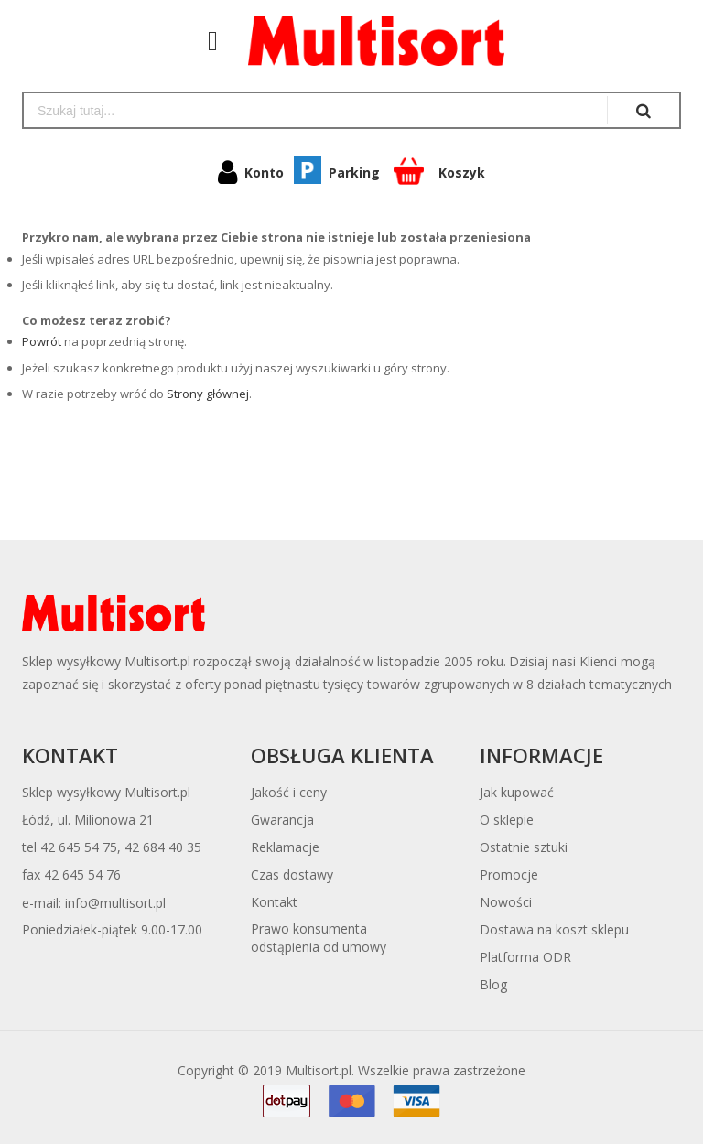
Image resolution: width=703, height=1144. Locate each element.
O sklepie (507, 819)
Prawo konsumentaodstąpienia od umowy (318, 937)
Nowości (506, 902)
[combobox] (315, 110)
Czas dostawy (292, 874)
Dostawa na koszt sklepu (554, 929)
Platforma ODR (525, 957)
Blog (493, 984)
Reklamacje (285, 847)
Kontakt (274, 902)
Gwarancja (282, 819)
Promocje (509, 874)
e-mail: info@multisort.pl (94, 903)
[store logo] (367, 41)
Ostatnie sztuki (524, 847)
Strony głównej (208, 393)
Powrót (41, 341)
